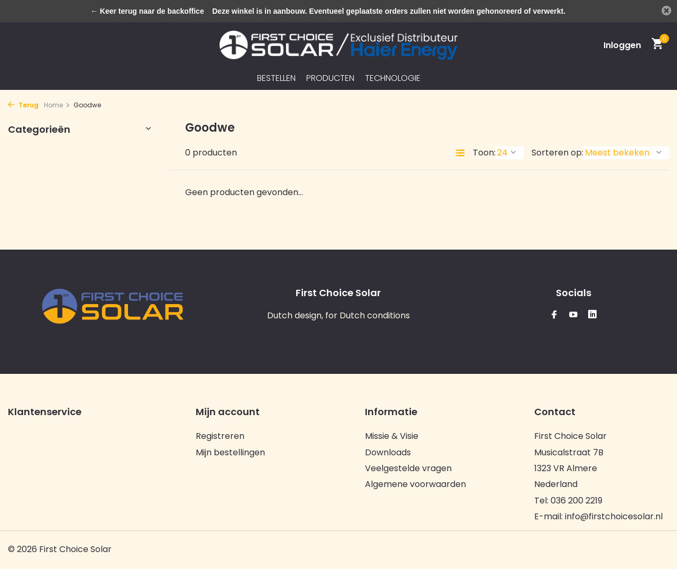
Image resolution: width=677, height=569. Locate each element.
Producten (330, 78)
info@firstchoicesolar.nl (614, 516)
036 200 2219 (576, 500)
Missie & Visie (391, 436)
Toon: (484, 152)
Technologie (392, 78)
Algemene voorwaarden (415, 484)
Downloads (388, 452)
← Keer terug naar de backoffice (147, 11)
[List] (460, 153)
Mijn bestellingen (230, 452)
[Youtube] (573, 315)
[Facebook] (554, 315)
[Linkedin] (592, 315)
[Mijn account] (622, 45)
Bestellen (276, 78)
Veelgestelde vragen (408, 468)
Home (57, 104)
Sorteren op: (557, 152)
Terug (23, 104)
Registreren (220, 436)
